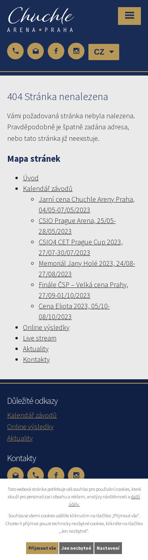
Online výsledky (46, 327)
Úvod (31, 177)
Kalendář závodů (48, 188)
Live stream (39, 337)
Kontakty (36, 359)
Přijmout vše (42, 548)
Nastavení (108, 548)
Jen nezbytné (76, 548)
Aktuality (36, 348)
